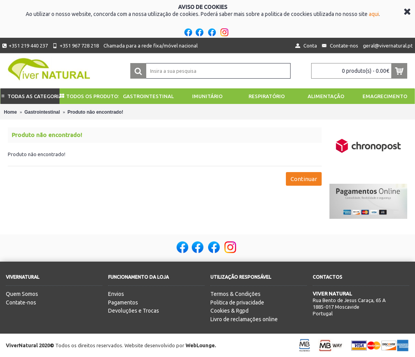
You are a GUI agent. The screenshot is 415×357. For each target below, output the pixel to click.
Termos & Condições (235, 294)
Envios (116, 294)
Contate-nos (21, 302)
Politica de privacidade (237, 302)
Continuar (304, 179)
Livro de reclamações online (244, 319)
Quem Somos (22, 294)
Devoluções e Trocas (133, 311)
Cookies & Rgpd (229, 311)
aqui (374, 14)
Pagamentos (123, 302)
